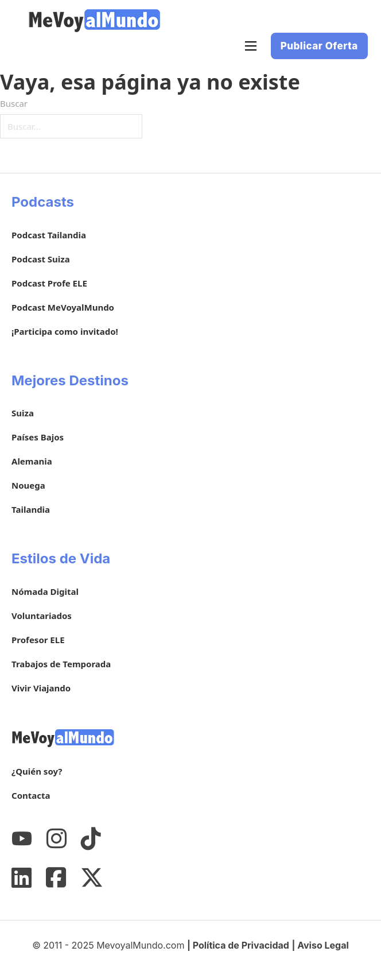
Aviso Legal (323, 945)
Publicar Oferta (319, 46)
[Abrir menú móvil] (250, 46)
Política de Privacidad (241, 945)
